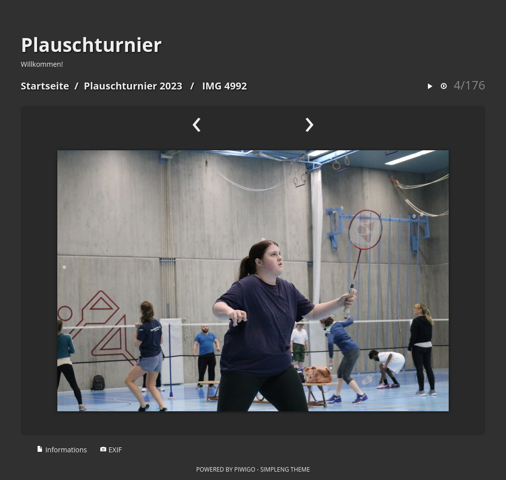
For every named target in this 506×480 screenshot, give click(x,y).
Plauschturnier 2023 (133, 85)
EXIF (111, 449)
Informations (62, 449)
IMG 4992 (224, 85)
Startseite (45, 85)
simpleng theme (285, 469)
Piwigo (244, 469)
